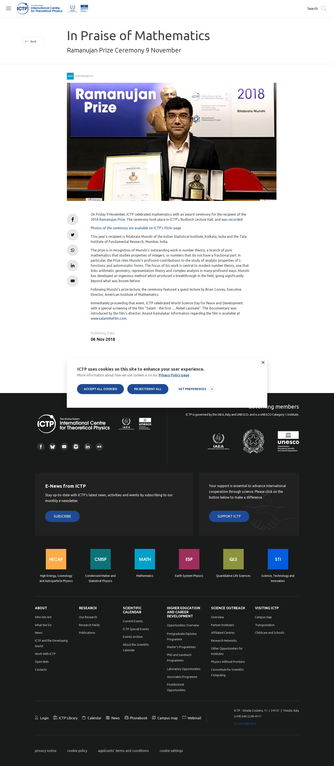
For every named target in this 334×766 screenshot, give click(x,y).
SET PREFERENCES (192, 397)
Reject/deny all (147, 397)
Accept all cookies (100, 397)
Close (263, 371)
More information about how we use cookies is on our (133, 384)
